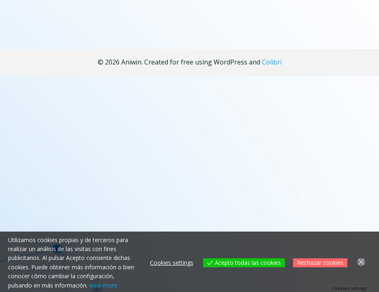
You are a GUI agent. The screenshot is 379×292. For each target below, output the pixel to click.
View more (103, 285)
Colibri (272, 62)
